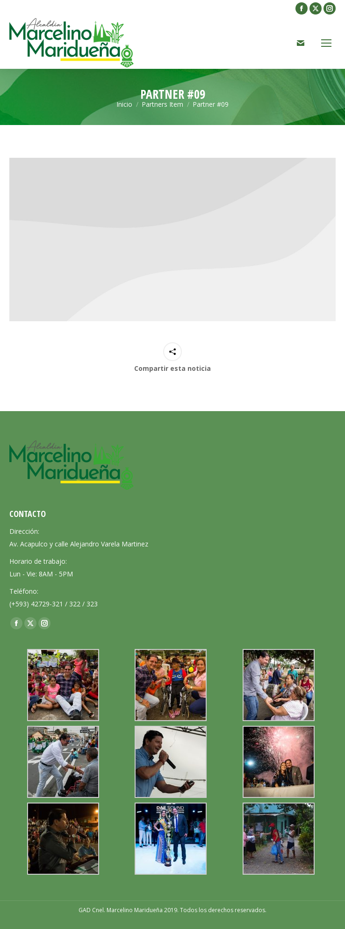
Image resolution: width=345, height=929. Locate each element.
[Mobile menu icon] (326, 43)
